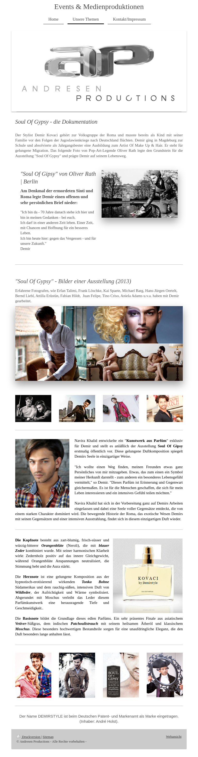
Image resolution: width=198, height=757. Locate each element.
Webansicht (174, 736)
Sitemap (48, 737)
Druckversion (28, 737)
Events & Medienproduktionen (99, 7)
